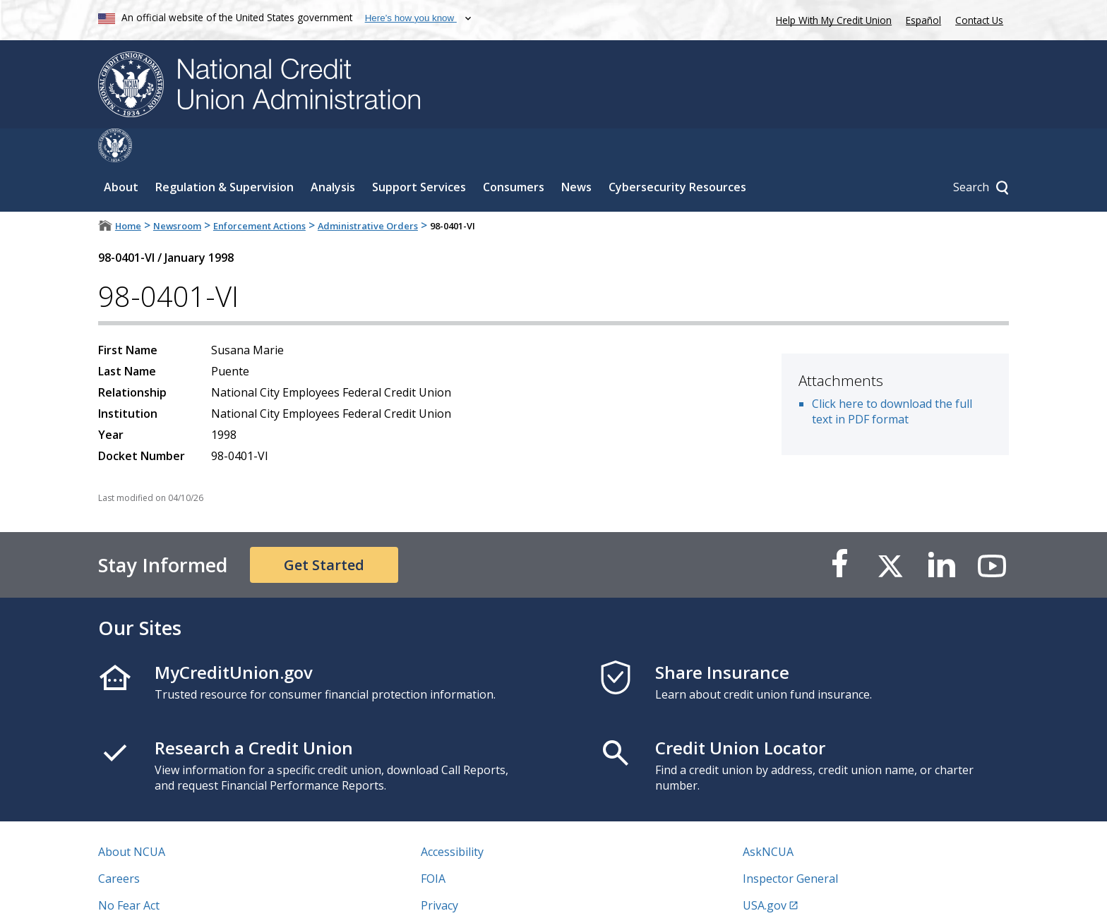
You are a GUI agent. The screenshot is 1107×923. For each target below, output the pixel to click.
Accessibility (452, 818)
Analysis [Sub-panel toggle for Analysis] (333, 153)
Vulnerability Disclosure (161, 898)
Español (923, 20)
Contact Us (979, 20)
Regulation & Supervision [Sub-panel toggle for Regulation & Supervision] (224, 153)
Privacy (439, 871)
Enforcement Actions (259, 192)
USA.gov (764, 871)
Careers (119, 844)
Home (128, 192)
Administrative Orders (368, 192)
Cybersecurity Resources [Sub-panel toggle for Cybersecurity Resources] (677, 153)
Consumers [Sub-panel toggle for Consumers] (513, 153)
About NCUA (131, 818)
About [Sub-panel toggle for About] (121, 153)
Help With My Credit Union (831, 19)
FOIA (433, 844)
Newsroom (177, 192)
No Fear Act (129, 871)
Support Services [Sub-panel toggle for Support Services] (419, 153)
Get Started (324, 531)
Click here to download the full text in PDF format (892, 377)
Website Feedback (468, 898)
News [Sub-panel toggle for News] (576, 153)
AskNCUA (768, 818)
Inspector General (790, 844)
